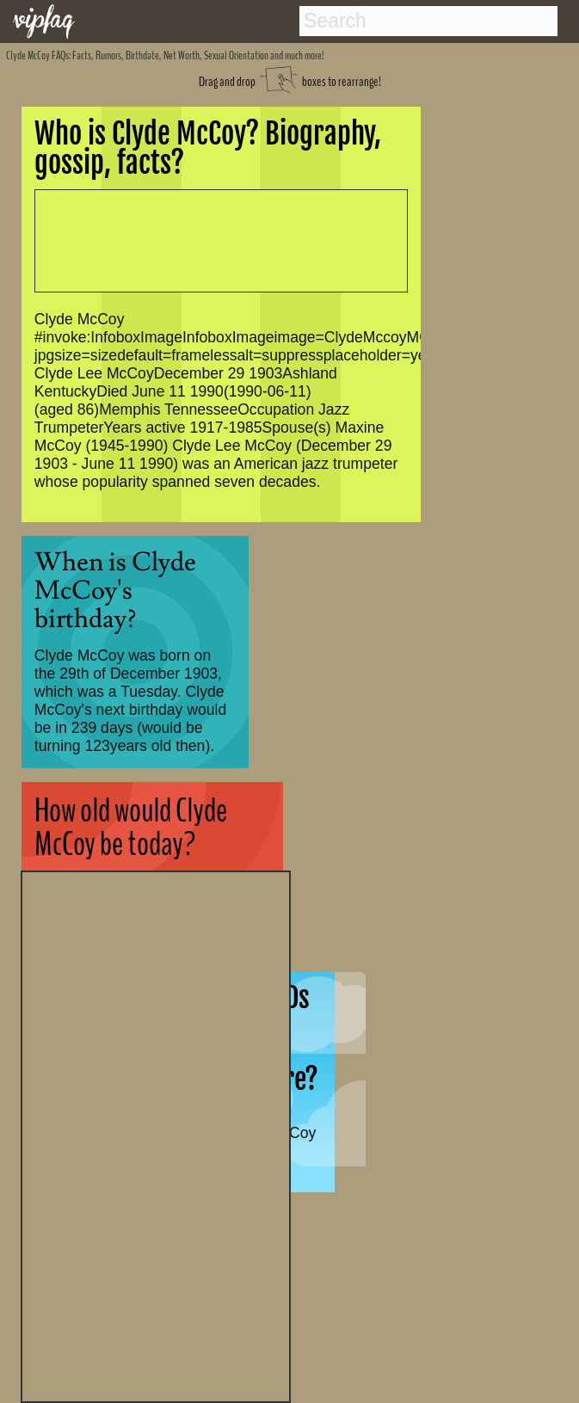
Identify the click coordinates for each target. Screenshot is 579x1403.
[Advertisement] (156, 1135)
